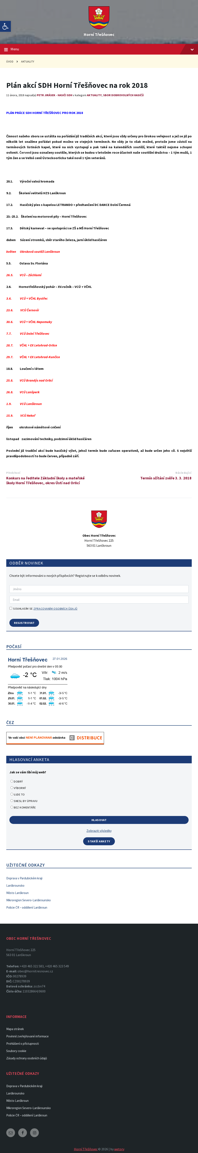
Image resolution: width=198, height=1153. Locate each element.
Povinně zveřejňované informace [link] (27, 1036)
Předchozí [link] (13, 473)
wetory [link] (119, 1149)
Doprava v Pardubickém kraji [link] (24, 878)
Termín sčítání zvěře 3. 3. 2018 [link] (166, 478)
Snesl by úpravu (25, 801)
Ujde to (19, 794)
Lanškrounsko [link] (15, 885)
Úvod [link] (9, 61)
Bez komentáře (25, 807)
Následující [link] (183, 473)
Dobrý (18, 781)
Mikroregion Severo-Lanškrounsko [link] (28, 900)
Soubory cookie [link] (16, 1051)
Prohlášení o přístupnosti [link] (22, 1044)
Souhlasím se (43, 608)
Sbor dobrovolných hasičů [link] (123, 95)
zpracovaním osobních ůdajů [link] (55, 608)
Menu (99, 49)
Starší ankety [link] (99, 841)
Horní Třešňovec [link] (99, 34)
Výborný (20, 788)
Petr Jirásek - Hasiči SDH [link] (54, 95)
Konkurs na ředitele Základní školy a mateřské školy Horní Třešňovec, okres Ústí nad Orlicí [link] (45, 480)
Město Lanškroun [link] (17, 893)
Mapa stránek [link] (15, 1029)
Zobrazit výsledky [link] (99, 831)
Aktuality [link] (27, 61)
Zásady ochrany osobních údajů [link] (26, 1058)
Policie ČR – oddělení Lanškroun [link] (26, 907)
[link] (5, 26)
